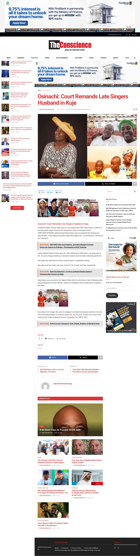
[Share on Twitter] (108, 184)
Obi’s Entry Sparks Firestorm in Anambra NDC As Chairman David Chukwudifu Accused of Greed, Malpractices (17, 185)
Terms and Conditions (91, 548)
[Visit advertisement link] (70, 16)
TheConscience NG (47, 433)
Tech (127, 58)
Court (63, 228)
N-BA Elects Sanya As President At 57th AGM (60, 430)
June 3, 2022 (60, 109)
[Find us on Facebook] (126, 35)
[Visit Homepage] (70, 46)
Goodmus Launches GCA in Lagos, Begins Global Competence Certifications (21, 162)
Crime (47, 58)
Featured (78, 58)
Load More (17, 208)
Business (20, 58)
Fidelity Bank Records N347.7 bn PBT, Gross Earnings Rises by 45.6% (21, 106)
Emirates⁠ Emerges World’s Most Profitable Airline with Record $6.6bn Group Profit (21, 118)
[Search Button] (134, 58)
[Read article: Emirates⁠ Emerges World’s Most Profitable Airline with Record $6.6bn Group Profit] (87, 477)
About (57, 548)
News (8, 58)
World (115, 58)
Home (39, 90)
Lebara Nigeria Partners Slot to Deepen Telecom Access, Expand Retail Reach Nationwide (21, 61)
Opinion (103, 58)
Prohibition (71, 317)
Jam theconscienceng (46, 109)
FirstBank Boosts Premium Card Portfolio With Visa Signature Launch (21, 72)
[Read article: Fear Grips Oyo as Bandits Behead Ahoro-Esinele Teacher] (87, 447)
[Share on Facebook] (61, 184)
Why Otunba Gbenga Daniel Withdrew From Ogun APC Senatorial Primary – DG (19, 95)
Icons (91, 58)
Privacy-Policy (76, 548)
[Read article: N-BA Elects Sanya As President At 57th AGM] (70, 420)
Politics (34, 58)
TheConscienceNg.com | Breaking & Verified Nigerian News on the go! (77, 550)
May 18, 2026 (90, 465)
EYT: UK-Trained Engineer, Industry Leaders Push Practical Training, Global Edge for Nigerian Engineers (22, 197)
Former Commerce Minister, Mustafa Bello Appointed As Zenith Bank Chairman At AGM (21, 174)
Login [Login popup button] (135, 34)
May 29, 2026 (58, 433)
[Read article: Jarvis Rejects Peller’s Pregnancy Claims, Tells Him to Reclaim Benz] (53, 510)
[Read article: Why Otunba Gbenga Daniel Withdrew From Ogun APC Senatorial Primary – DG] (53, 477)
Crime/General (47, 90)
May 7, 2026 (89, 498)
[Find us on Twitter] (129, 35)
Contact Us (65, 548)
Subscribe (112, 295)
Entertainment (62, 58)
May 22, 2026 (56, 465)
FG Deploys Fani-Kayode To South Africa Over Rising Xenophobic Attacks (21, 151)
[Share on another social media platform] (134, 184)
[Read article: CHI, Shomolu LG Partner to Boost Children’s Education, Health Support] (53, 447)
